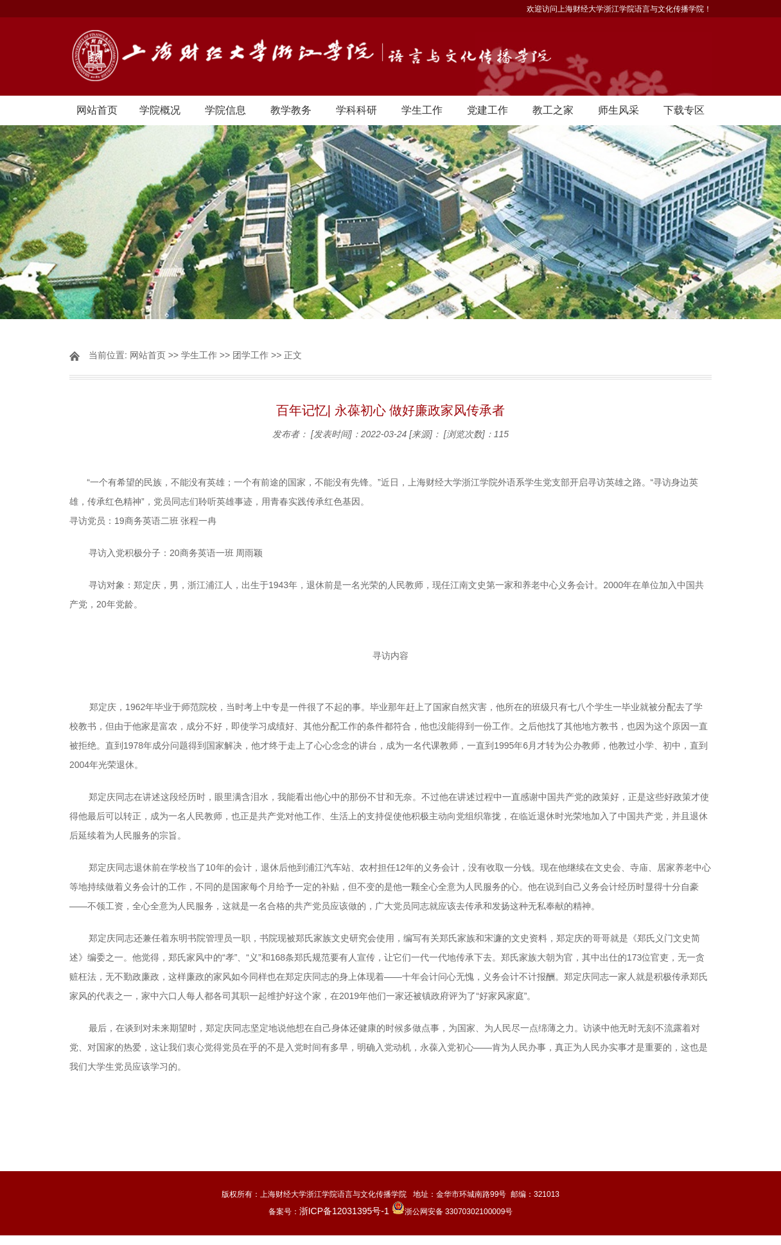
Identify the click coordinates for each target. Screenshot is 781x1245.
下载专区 (684, 110)
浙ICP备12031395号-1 (345, 1211)
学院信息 (225, 110)
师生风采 (618, 110)
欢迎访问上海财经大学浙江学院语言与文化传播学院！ (619, 8)
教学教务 (291, 110)
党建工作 (487, 110)
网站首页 (97, 110)
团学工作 (250, 355)
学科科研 (356, 110)
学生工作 (422, 110)
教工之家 (553, 110)
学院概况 (159, 110)
